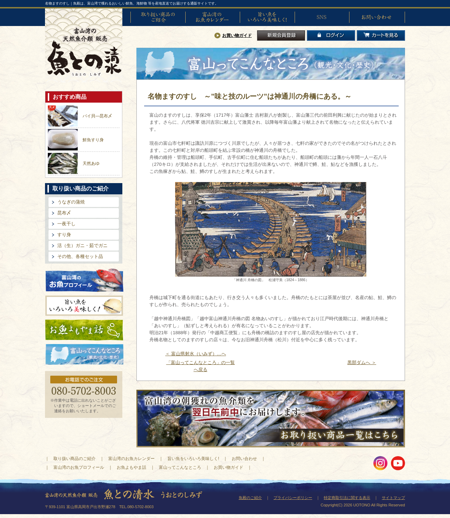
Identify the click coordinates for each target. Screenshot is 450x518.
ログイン (331, 35)
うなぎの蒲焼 (71, 202)
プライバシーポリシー (293, 498)
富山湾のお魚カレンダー (212, 17)
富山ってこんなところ (180, 467)
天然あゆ (91, 163)
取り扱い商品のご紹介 (157, 17)
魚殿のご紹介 (250, 498)
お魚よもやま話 (84, 330)
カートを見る (381, 35)
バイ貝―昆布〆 (97, 116)
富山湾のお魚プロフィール (84, 279)
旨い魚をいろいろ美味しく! (267, 17)
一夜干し (66, 223)
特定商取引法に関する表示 (347, 498)
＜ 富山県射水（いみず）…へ (195, 353)
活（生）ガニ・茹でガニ (82, 245)
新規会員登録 (281, 35)
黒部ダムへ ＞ (361, 362)
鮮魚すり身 (93, 139)
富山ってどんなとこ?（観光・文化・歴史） (84, 354)
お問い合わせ (376, 17)
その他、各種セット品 (80, 256)
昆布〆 (64, 212)
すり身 (64, 234)
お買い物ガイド (237, 35)
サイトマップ (393, 498)
